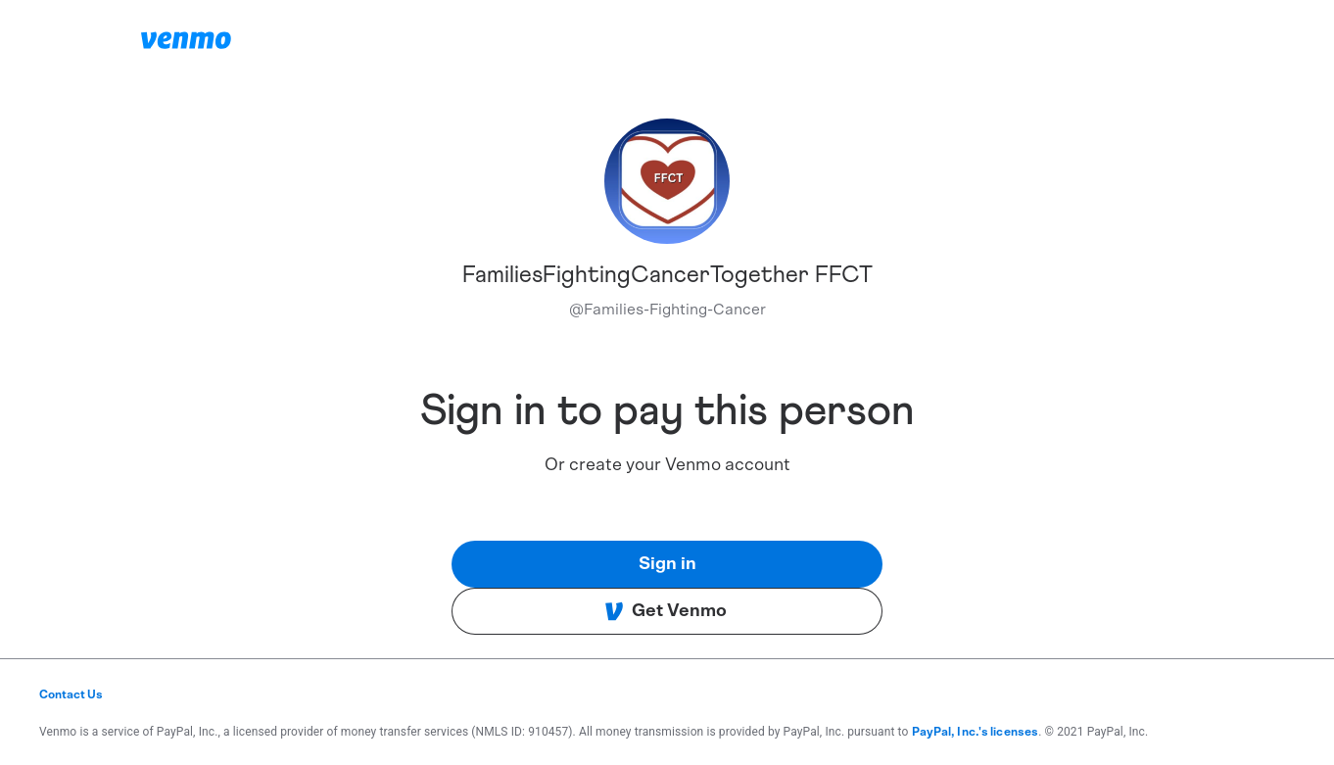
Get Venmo (665, 611)
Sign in (667, 564)
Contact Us (71, 694)
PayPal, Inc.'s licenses (975, 732)
